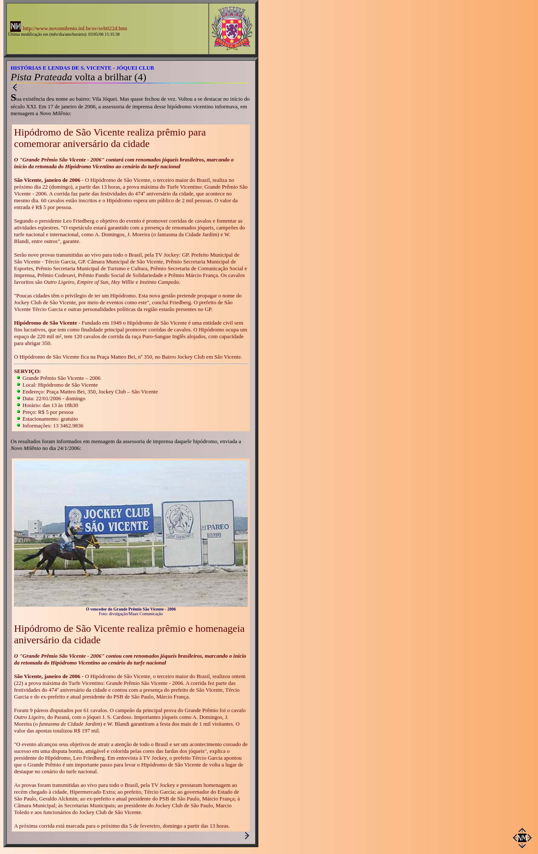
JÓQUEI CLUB (135, 68)
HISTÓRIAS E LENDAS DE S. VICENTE (61, 68)
